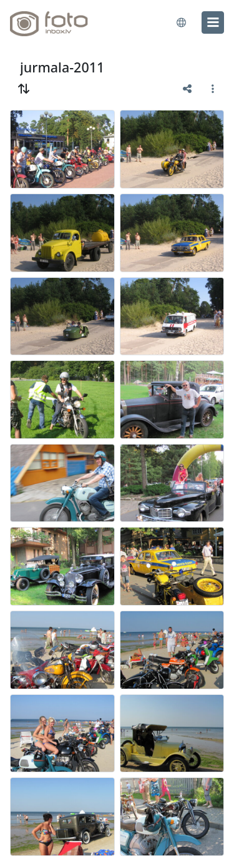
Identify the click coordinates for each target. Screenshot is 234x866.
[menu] (213, 22)
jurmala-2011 (62, 67)
